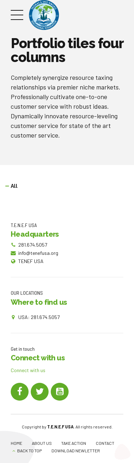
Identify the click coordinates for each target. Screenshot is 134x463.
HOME (16, 443)
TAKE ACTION (73, 443)
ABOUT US (42, 443)
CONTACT (105, 443)
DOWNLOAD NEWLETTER (75, 450)
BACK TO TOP (29, 450)
